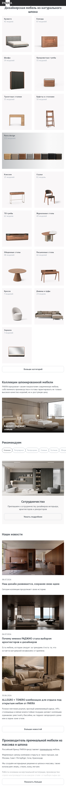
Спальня (44, 450)
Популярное (19, 450)
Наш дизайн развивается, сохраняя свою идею (30, 584)
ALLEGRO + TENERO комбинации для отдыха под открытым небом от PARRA (32, 701)
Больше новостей (33, 729)
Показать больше (33, 781)
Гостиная (54, 450)
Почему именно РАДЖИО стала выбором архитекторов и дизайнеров (26, 640)
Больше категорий (33, 369)
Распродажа (32, 450)
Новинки (7, 450)
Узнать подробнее (33, 516)
